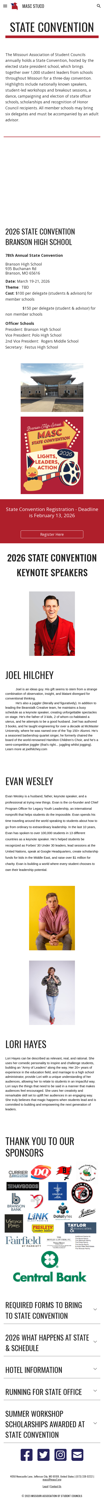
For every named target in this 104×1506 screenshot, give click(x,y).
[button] (5, 6)
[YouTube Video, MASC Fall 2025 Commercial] (52, 180)
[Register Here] (52, 534)
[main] (52, 29)
